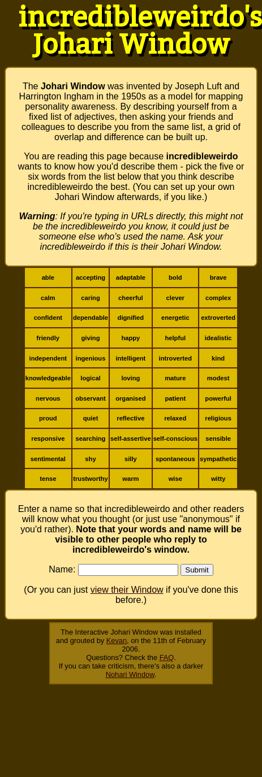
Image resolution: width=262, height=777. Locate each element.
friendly (48, 338)
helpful (175, 338)
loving (130, 378)
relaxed (175, 418)
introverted (175, 358)
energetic (175, 317)
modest (218, 378)
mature (175, 378)
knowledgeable (48, 378)
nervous (48, 398)
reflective (130, 418)
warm (130, 478)
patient (175, 398)
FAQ (167, 657)
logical (90, 378)
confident (48, 317)
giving (90, 338)
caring (90, 297)
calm (48, 297)
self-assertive (130, 438)
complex (218, 297)
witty (218, 478)
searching (91, 438)
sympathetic (218, 458)
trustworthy (90, 478)
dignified (131, 317)
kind (218, 358)
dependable (90, 317)
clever (175, 297)
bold (175, 277)
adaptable (130, 277)
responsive (48, 438)
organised (130, 398)
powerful (218, 398)
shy (90, 458)
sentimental (48, 458)
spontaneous (175, 458)
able (48, 277)
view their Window (127, 589)
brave (218, 277)
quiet (90, 418)
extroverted (218, 317)
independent (48, 358)
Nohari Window (130, 674)
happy (130, 338)
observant (90, 398)
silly (130, 458)
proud (48, 418)
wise (175, 478)
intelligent (130, 358)
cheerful (130, 297)
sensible (218, 438)
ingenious (91, 358)
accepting (90, 277)
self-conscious (175, 438)
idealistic (218, 338)
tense (48, 478)
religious (218, 418)
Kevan (116, 640)
